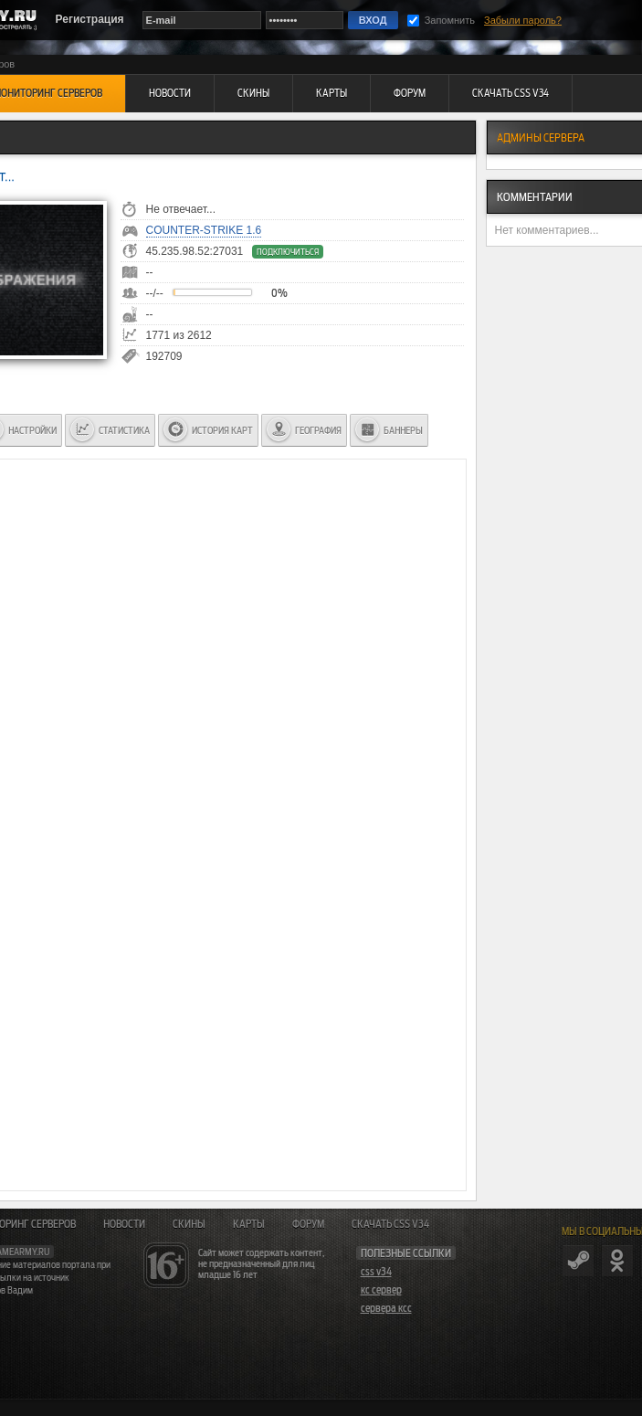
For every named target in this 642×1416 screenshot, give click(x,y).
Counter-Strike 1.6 (204, 230)
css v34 (376, 1271)
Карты (249, 1224)
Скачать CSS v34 (390, 1224)
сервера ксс (386, 1308)
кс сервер (381, 1290)
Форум (308, 1224)
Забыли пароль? (523, 20)
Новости (124, 1224)
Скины (189, 1224)
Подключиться (288, 252)
